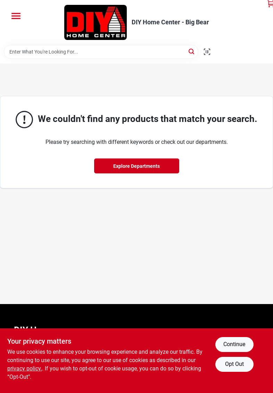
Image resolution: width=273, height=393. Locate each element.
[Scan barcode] (207, 52)
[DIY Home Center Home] (95, 22)
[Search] (192, 51)
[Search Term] (101, 52)
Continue (234, 344)
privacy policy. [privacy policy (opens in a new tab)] (24, 368)
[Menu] (15, 16)
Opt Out (234, 364)
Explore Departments (136, 166)
